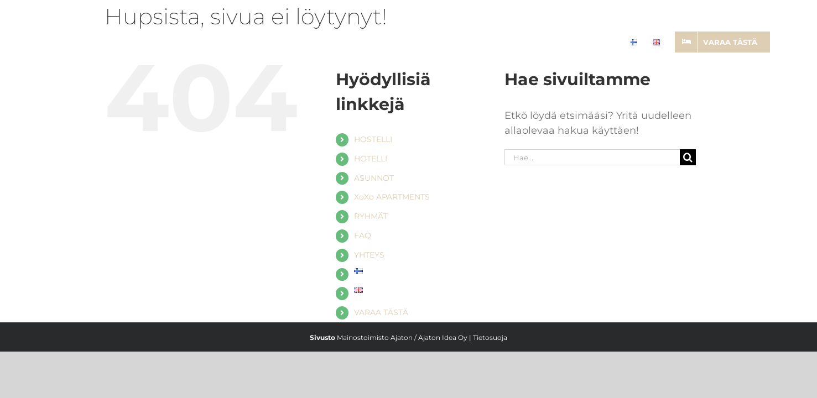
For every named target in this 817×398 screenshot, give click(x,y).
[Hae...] (592, 157)
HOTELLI (370, 159)
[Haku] (688, 157)
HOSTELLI (373, 139)
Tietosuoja (490, 337)
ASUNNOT (374, 178)
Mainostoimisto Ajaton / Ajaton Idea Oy (402, 337)
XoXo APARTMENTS (392, 197)
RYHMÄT (371, 216)
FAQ (362, 235)
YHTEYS (369, 255)
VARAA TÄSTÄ (381, 312)
